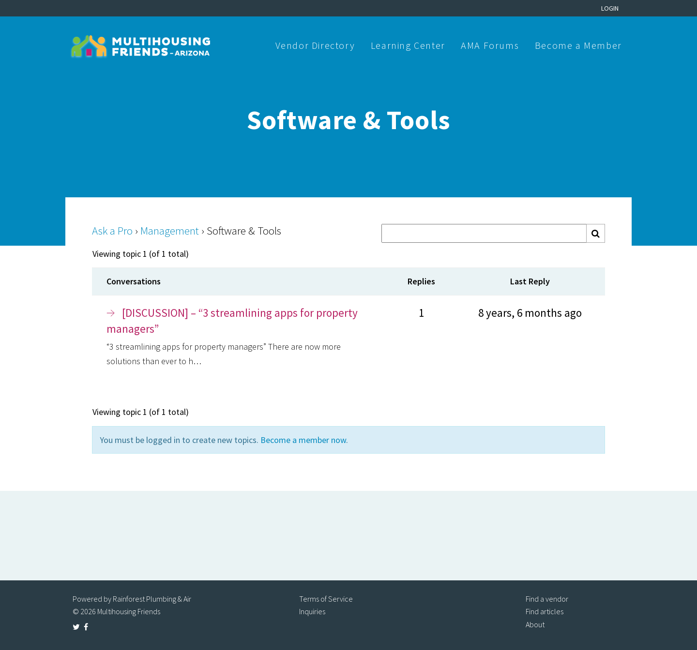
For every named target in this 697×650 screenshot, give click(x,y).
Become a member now (303, 439)
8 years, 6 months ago (530, 313)
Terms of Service (326, 599)
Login (610, 8)
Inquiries (312, 611)
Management (169, 230)
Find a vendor (547, 599)
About (535, 624)
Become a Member (578, 45)
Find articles (544, 611)
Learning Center (408, 45)
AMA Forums (490, 45)
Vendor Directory (315, 45)
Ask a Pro (112, 230)
